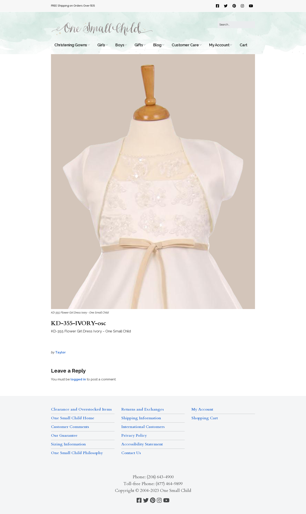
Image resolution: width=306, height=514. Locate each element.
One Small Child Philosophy (77, 453)
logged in (78, 379)
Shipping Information (141, 418)
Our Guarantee (64, 435)
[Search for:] (236, 24)
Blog (157, 45)
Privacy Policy (134, 435)
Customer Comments (70, 426)
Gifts (139, 45)
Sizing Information (68, 444)
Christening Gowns (70, 45)
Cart (243, 45)
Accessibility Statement (142, 444)
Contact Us (131, 453)
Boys (119, 45)
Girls (101, 45)
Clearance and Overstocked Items (81, 409)
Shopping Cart (204, 418)
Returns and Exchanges (142, 409)
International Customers (143, 426)
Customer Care (185, 45)
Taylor (60, 352)
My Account (219, 45)
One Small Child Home (72, 418)
